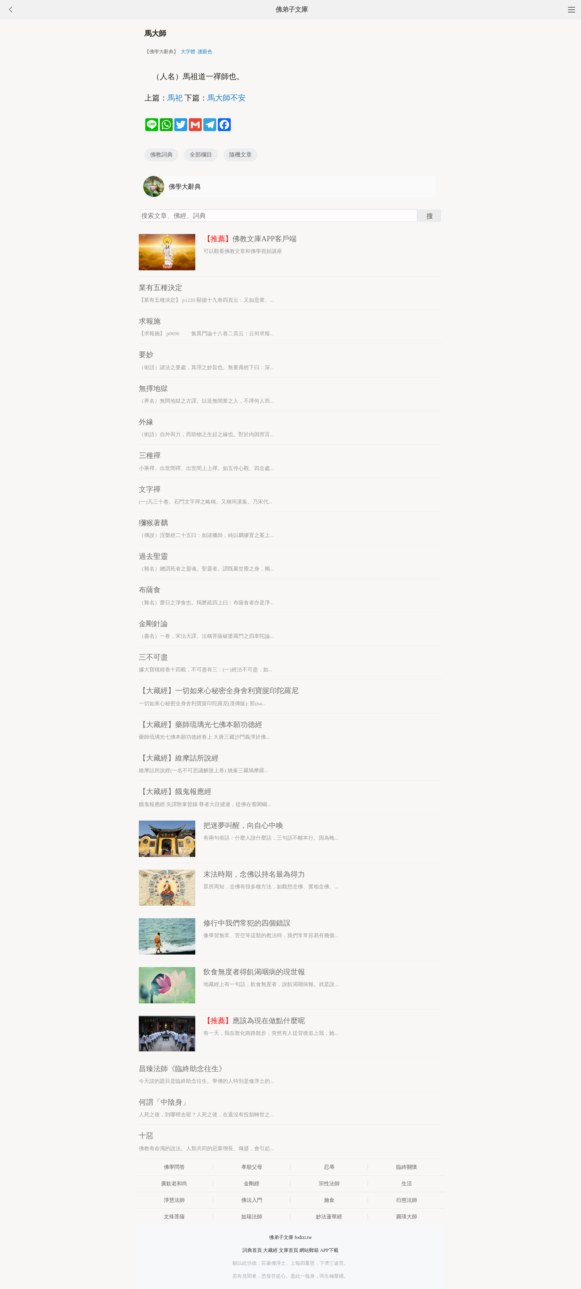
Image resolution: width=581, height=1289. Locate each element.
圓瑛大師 (406, 1216)
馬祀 (175, 98)
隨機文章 (240, 155)
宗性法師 (329, 1183)
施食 (329, 1200)
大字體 (188, 51)
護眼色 (205, 51)
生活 (406, 1183)
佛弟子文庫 (292, 9)
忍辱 (329, 1167)
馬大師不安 (226, 98)
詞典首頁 (252, 1250)
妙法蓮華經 (329, 1216)
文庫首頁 (288, 1250)
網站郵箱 (309, 1250)
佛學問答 (174, 1167)
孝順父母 (251, 1167)
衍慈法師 (406, 1200)
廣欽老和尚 (174, 1183)
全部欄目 (201, 155)
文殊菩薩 (174, 1216)
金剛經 (251, 1183)
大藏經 (270, 1250)
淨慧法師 (174, 1200)
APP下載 (329, 1250)
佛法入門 (251, 1200)
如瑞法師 (251, 1216)
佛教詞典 (161, 155)
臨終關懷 (406, 1167)
